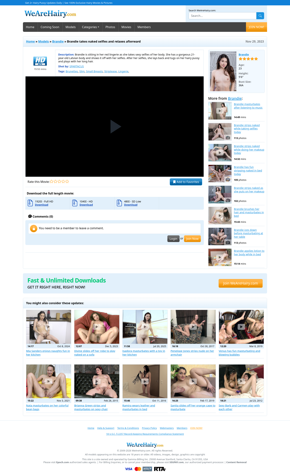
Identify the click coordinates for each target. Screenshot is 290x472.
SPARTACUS (77, 66)
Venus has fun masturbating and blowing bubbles (239, 352)
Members (144, 27)
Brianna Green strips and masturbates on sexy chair (91, 407)
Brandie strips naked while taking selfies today (247, 129)
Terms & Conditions (128, 428)
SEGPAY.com (176, 462)
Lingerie (123, 71)
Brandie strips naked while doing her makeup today (249, 150)
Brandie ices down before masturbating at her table (248, 233)
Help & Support (105, 428)
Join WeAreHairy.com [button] (240, 283)
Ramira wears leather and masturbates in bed (138, 407)
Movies (126, 27)
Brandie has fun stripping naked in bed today (248, 170)
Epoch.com (62, 462)
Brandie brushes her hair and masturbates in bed (249, 212)
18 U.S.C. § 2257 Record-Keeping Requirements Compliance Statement (145, 434)
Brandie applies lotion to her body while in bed (249, 252)
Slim (82, 71)
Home (30, 27)
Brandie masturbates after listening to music (248, 106)
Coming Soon (50, 27)
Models (70, 27)
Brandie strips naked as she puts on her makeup (249, 189)
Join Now (192, 239)
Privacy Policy (149, 428)
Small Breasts (94, 71)
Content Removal (236, 462)
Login (173, 239)
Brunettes (72, 71)
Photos (110, 27)
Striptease (110, 71)
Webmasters (167, 428)
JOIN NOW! (256, 27)
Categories (89, 27)
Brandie (58, 41)
